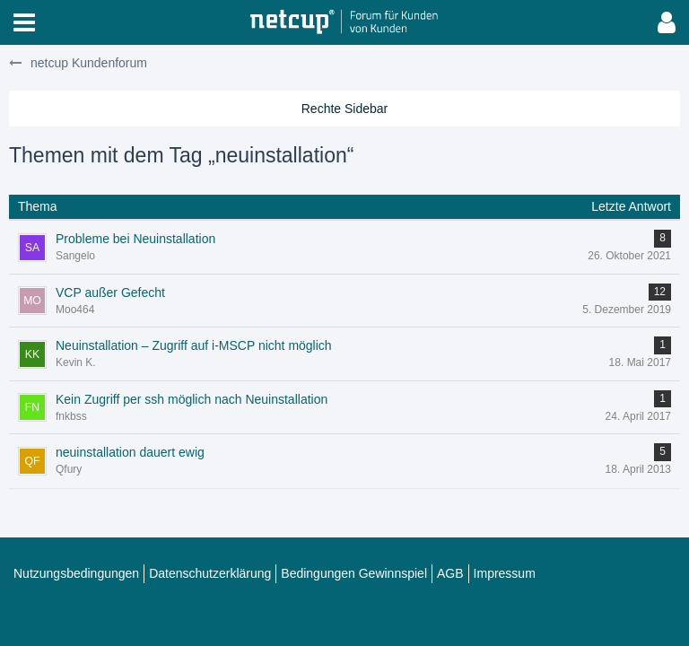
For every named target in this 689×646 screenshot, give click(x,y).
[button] (24, 22)
